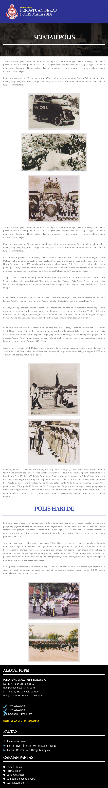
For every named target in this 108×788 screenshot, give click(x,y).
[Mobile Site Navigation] (103, 12)
